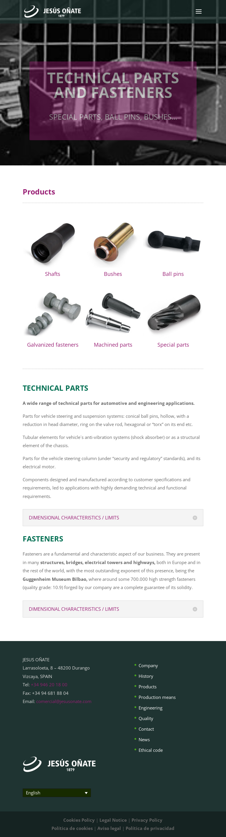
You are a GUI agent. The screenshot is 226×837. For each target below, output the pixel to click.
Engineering (150, 708)
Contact (146, 729)
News (144, 739)
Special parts (173, 344)
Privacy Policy (147, 820)
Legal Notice (113, 820)
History (146, 676)
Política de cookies (72, 828)
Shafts (52, 273)
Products (148, 687)
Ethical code (151, 750)
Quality (146, 718)
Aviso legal (109, 828)
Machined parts (113, 344)
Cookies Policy (79, 820)
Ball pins (173, 273)
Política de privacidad (150, 828)
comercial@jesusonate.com (64, 701)
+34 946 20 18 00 (49, 684)
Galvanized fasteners (53, 344)
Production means (157, 697)
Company (148, 665)
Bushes (113, 273)
